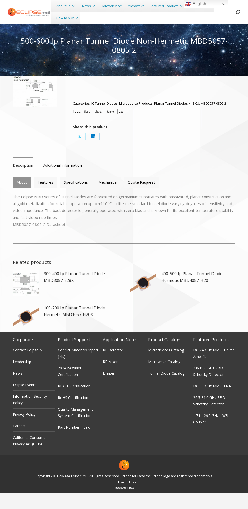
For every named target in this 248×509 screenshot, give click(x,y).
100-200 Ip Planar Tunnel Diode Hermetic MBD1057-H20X (74, 327)
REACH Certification (74, 401)
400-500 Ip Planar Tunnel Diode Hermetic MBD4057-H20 (192, 292)
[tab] (22, 198)
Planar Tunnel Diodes (171, 119)
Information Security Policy (30, 415)
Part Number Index (74, 442)
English (195, 4)
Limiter (108, 388)
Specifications (76, 197)
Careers (19, 441)
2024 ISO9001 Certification (69, 387)
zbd (121, 127)
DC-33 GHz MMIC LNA (212, 401)
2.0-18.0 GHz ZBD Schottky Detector (208, 387)
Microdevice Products (136, 119)
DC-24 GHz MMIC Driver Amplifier (213, 369)
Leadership (22, 377)
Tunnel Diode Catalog (166, 388)
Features (46, 197)
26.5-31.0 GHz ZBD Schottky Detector (209, 416)
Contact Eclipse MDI (30, 365)
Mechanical (107, 197)
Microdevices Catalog (166, 365)
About (22, 197)
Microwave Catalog (164, 377)
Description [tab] (23, 180)
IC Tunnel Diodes (104, 119)
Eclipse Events (24, 400)
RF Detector (113, 365)
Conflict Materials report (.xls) (78, 369)
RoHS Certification (73, 413)
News (17, 388)
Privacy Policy (24, 430)
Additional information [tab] (62, 180)
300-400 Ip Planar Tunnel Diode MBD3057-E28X (74, 292)
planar (99, 127)
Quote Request (141, 197)
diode (87, 127)
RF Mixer (110, 377)
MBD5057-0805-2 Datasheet (39, 240)
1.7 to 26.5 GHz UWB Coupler (210, 434)
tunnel (110, 127)
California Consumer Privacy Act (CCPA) (30, 456)
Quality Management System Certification (75, 428)
